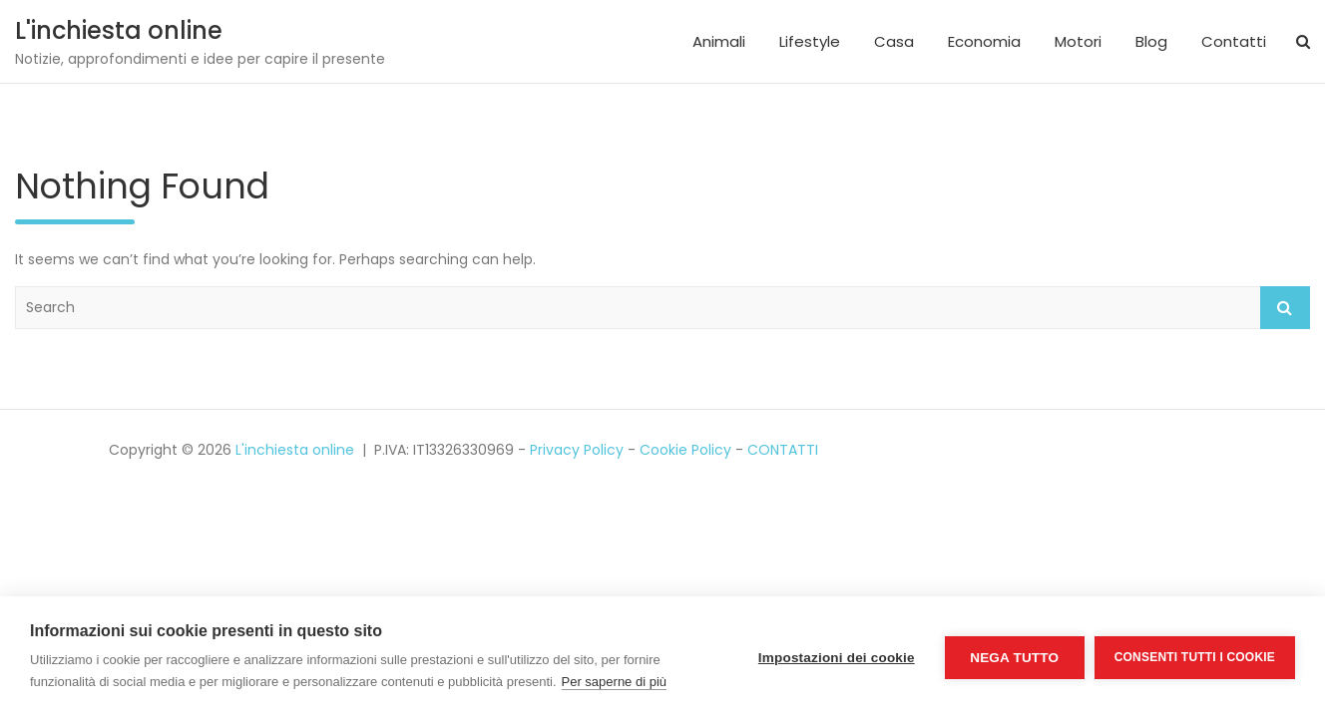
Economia (984, 41)
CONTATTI (782, 450)
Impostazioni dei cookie (836, 657)
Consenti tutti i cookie (1194, 657)
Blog (1151, 41)
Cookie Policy (685, 450)
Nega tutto (1014, 657)
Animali (718, 41)
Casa (894, 41)
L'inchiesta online (118, 30)
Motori (1078, 41)
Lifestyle (809, 41)
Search (1285, 307)
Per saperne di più (614, 681)
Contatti (1233, 41)
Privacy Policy (577, 450)
